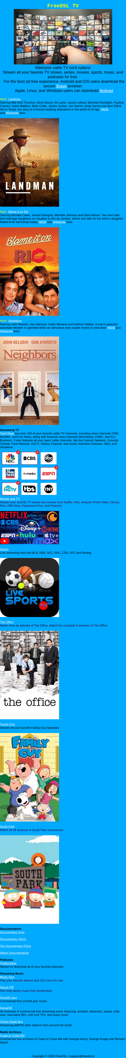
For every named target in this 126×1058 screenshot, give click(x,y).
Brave (61, 86)
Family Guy (7, 724)
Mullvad (106, 90)
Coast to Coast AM (12, 1035)
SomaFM (6, 1008)
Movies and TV (10, 498)
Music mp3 (7, 977)
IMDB (104, 109)
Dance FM (7, 987)
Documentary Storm (13, 939)
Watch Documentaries (14, 953)
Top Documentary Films (15, 946)
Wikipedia (12, 113)
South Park (7, 826)
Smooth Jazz (8, 997)
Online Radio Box (11, 1021)
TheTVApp (7, 433)
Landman (14, 99)
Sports (4, 549)
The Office (7, 622)
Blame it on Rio (18, 211)
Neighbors (15, 321)
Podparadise (8, 963)
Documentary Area (12, 932)
